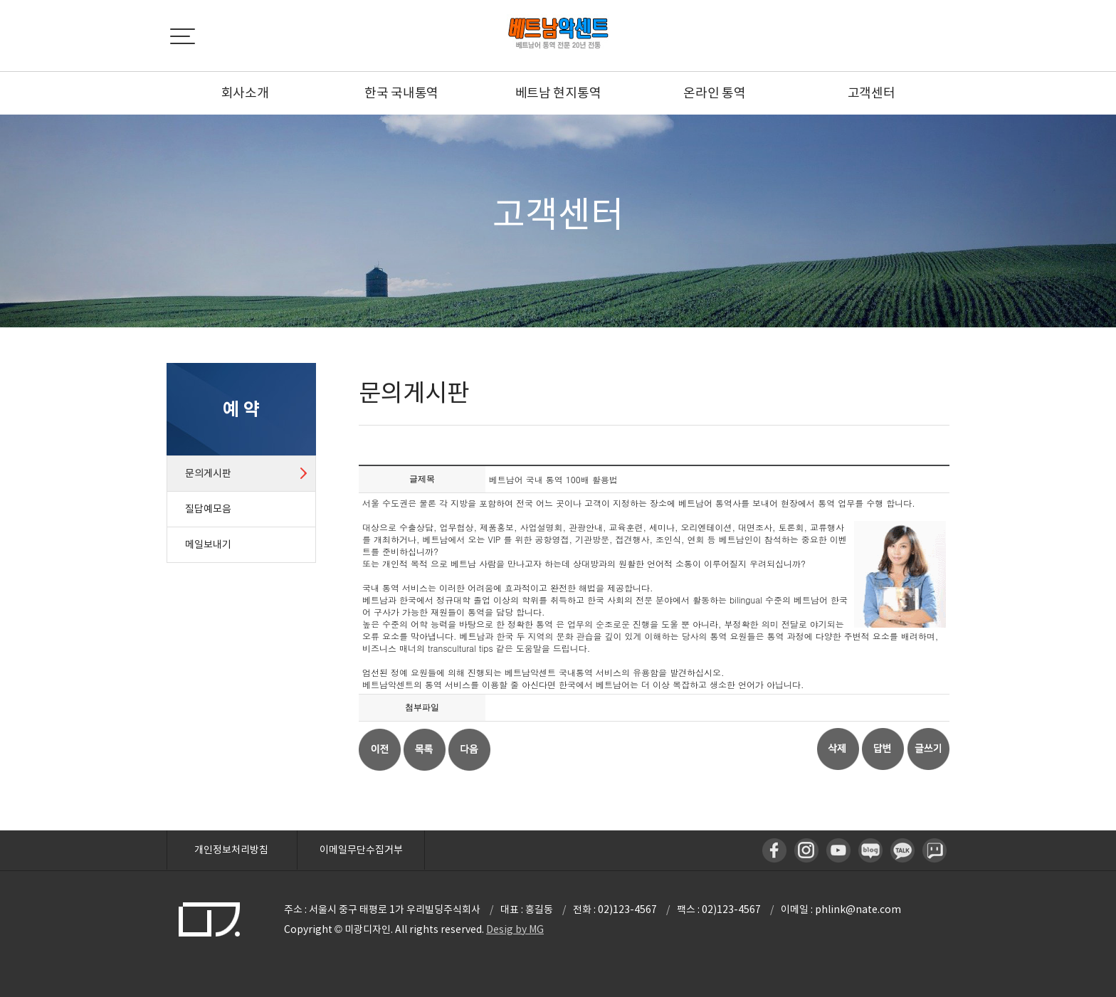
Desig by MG (515, 929)
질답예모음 (208, 508)
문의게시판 (208, 473)
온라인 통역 (714, 93)
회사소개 (245, 93)
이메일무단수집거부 (361, 849)
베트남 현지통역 (558, 93)
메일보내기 (208, 544)
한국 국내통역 (401, 93)
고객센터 (871, 93)
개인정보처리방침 (231, 849)
